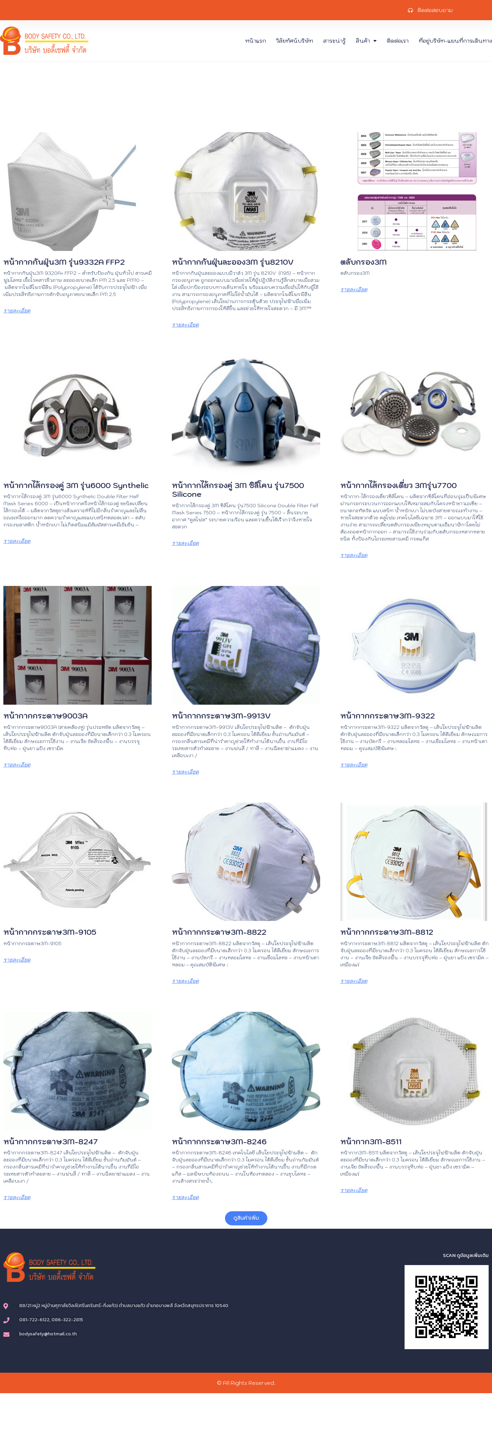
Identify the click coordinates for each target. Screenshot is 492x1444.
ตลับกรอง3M (363, 262)
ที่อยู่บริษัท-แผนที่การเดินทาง (455, 40)
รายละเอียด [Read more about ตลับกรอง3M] (353, 289)
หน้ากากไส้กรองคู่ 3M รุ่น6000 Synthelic (76, 485)
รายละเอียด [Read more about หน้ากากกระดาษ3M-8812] (353, 981)
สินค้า (366, 40)
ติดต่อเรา (398, 40)
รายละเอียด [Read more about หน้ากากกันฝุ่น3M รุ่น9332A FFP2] (16, 310)
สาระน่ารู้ (334, 40)
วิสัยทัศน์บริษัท (294, 40)
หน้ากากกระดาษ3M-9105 (49, 932)
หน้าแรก (255, 40)
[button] (246, 1218)
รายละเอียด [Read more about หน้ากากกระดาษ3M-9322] (353, 765)
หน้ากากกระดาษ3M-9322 (387, 715)
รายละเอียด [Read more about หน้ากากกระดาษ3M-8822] (185, 981)
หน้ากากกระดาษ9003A (45, 715)
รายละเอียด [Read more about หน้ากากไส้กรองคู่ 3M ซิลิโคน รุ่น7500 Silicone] (185, 543)
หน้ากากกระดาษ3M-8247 (50, 1141)
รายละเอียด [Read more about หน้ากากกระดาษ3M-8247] (16, 1197)
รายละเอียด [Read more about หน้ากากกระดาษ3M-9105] (16, 960)
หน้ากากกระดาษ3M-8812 (386, 932)
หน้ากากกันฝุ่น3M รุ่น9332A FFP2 (64, 262)
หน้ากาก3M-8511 (371, 1141)
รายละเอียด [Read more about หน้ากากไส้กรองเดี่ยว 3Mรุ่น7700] (353, 555)
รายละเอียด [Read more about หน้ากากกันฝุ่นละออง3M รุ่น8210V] (185, 325)
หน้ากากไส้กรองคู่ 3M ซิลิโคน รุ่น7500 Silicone (238, 489)
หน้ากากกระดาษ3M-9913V (221, 715)
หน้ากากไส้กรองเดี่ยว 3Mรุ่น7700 (398, 485)
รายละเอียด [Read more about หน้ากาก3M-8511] (353, 1190)
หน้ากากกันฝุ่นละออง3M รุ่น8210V (233, 262)
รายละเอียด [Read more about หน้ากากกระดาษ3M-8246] (185, 1197)
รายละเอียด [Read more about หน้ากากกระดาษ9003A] (16, 765)
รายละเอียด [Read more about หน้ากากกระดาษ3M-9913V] (185, 772)
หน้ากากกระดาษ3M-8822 (219, 932)
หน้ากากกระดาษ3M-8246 (219, 1141)
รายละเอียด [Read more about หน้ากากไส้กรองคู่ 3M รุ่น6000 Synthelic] (16, 541)
